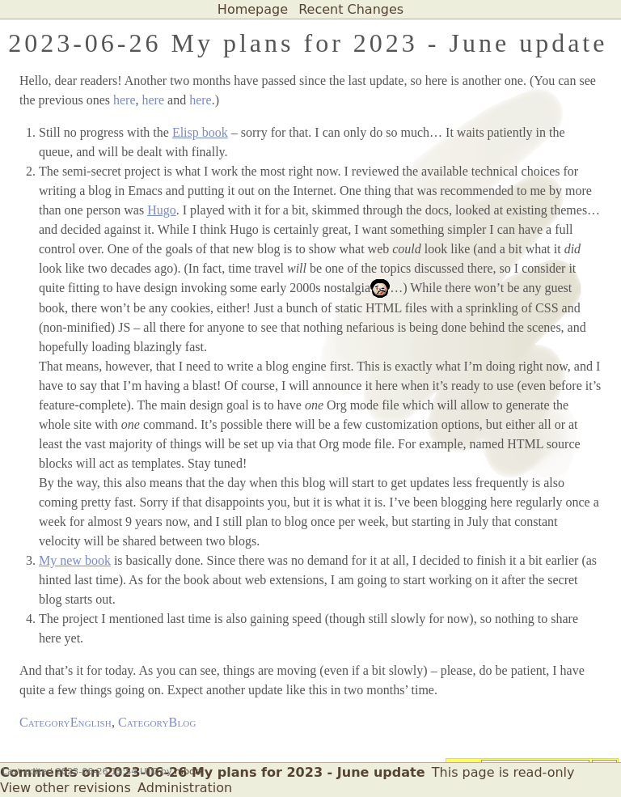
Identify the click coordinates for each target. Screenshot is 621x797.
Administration (184, 787)
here (124, 100)
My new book (75, 560)
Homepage (253, 9)
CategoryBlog (157, 722)
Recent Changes (350, 9)
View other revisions (65, 787)
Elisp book (200, 132)
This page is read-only (503, 772)
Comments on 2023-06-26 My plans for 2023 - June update (212, 772)
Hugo (161, 210)
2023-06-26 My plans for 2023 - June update (307, 42)
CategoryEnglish (65, 722)
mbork (189, 771)
